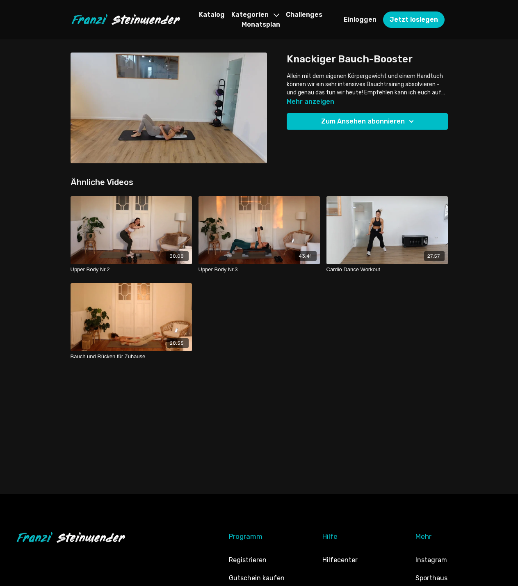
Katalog (212, 14)
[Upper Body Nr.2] (131, 270)
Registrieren (248, 560)
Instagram (431, 560)
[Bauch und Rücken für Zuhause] (131, 357)
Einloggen (360, 19)
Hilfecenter (340, 560)
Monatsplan (261, 24)
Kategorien (255, 14)
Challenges (304, 14)
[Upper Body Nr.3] (259, 270)
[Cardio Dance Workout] (387, 270)
